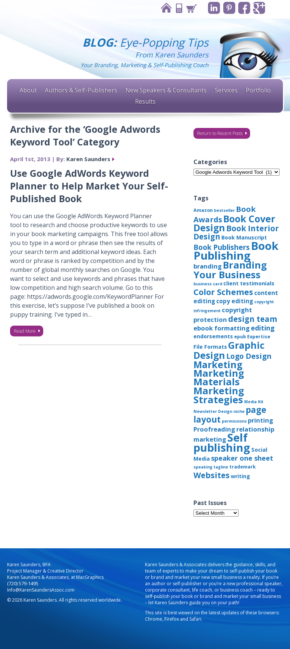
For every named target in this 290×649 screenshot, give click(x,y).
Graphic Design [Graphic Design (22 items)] (229, 350)
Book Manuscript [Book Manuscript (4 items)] (244, 237)
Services (226, 90)
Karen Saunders (88, 159)
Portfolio (258, 90)
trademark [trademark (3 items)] (242, 467)
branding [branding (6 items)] (207, 266)
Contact (177, 8)
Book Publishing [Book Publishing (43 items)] (235, 250)
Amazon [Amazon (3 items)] (203, 210)
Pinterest (229, 8)
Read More (25, 331)
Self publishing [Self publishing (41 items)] (221, 442)
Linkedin (213, 8)
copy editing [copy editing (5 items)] (234, 301)
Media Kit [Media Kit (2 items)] (254, 401)
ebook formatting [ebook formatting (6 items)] (221, 328)
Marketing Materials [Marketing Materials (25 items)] (218, 377)
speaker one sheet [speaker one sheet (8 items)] (242, 458)
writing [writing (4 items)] (240, 476)
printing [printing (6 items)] (260, 420)
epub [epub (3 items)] (240, 336)
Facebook (244, 8)
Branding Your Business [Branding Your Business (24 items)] (230, 269)
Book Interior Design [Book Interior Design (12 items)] (236, 232)
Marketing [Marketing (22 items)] (217, 364)
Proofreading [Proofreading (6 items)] (214, 429)
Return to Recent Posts (220, 133)
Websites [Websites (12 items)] (211, 475)
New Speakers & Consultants (166, 90)
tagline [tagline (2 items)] (221, 467)
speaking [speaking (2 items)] (202, 467)
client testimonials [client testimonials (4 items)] (248, 283)
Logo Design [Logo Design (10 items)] (248, 356)
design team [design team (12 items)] (252, 319)
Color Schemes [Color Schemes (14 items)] (223, 291)
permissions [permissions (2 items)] (234, 421)
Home (165, 8)
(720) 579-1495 (22, 583)
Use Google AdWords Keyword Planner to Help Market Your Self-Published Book (89, 186)
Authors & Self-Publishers (81, 90)
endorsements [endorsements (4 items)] (213, 336)
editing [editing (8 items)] (263, 327)
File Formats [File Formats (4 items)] (210, 346)
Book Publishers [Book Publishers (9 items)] (221, 247)
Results (145, 101)
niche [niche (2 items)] (239, 411)
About (28, 90)
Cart (190, 8)
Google (259, 8)
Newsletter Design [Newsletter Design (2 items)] (212, 411)
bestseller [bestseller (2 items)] (224, 210)
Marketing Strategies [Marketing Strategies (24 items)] (218, 395)
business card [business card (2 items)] (207, 283)
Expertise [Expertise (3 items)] (258, 336)
